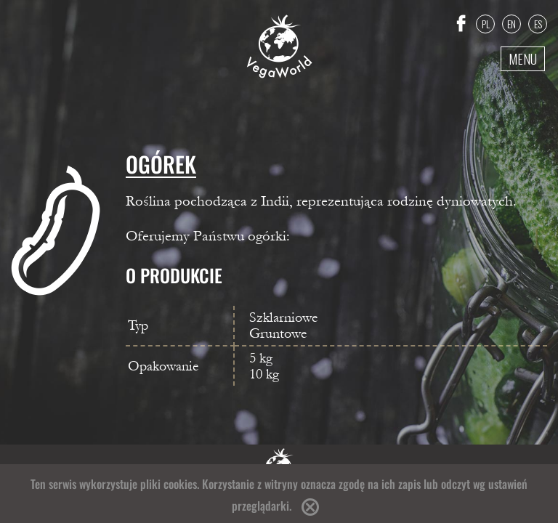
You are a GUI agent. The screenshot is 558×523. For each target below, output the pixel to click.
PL (486, 23)
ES (538, 23)
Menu (523, 58)
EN (511, 23)
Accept (310, 507)
